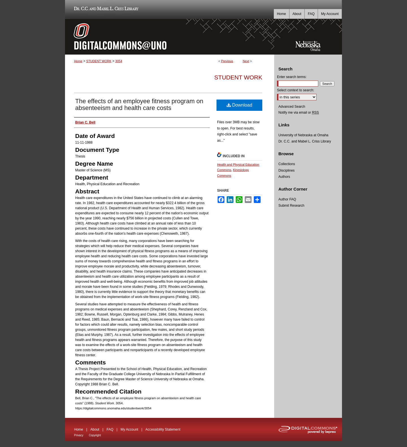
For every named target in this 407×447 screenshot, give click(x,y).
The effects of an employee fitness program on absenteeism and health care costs (139, 104)
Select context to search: (295, 90)
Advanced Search (291, 107)
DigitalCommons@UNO (169, 37)
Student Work (238, 77)
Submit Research (291, 206)
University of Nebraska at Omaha (303, 135)
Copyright (95, 435)
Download (239, 105)
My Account (129, 429)
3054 (118, 61)
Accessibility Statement (163, 429)
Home (78, 61)
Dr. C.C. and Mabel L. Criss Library (105, 9)
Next (246, 61)
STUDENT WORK (98, 61)
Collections (286, 164)
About (94, 429)
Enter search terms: (292, 77)
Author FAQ (287, 199)
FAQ (110, 429)
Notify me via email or (298, 113)
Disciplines (286, 170)
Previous (227, 61)
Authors (284, 177)
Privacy (78, 435)
